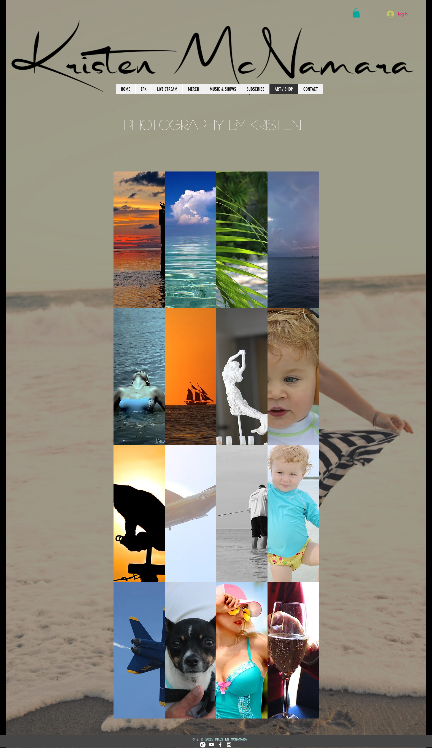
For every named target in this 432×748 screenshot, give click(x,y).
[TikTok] (203, 744)
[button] (356, 12)
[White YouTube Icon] (211, 744)
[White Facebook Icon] (220, 744)
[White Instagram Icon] (229, 744)
